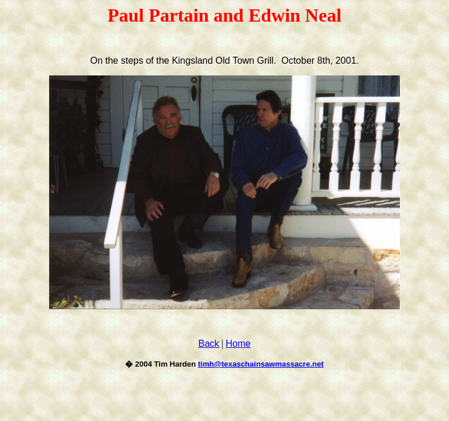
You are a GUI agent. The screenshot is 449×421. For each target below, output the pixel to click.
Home (238, 343)
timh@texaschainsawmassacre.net (261, 364)
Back (208, 343)
